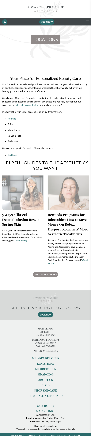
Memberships (45, 369)
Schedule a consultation (27, 105)
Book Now (47, 22)
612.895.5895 (50, 351)
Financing (46, 374)
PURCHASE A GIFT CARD (45, 396)
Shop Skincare (45, 390)
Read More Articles (46, 274)
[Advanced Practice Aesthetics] (45, 16)
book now (45, 314)
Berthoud (12, 155)
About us (45, 380)
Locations (45, 363)
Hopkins (12, 118)
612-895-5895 (68, 308)
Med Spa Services (45, 358)
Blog (45, 385)
